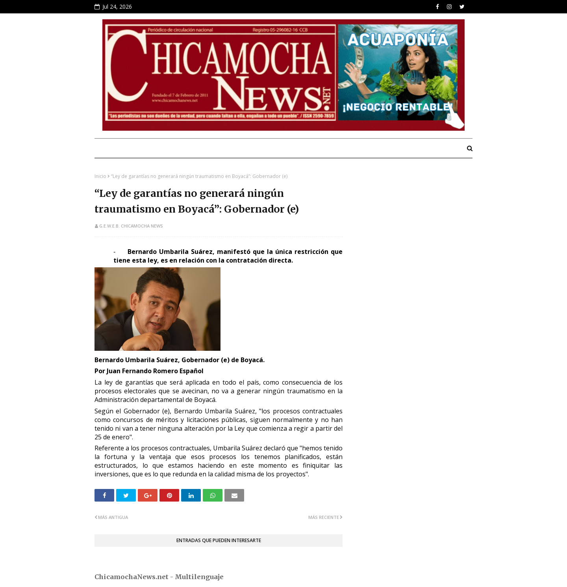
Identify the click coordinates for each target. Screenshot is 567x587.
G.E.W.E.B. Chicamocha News (131, 226)
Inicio (100, 176)
